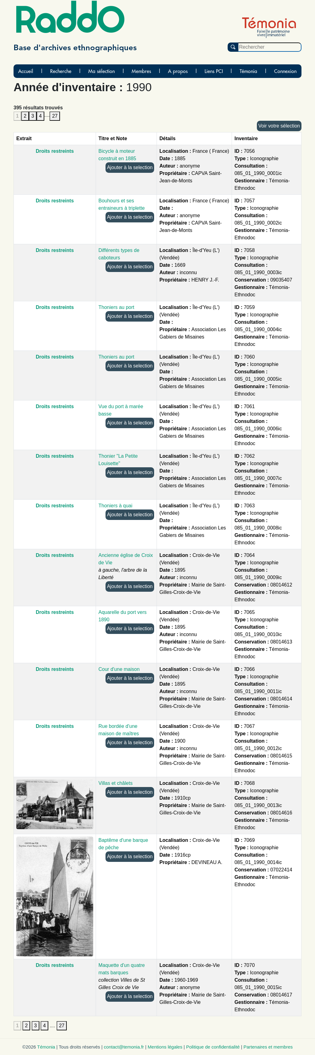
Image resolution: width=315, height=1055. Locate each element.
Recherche (60, 71)
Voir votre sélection (279, 125)
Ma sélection (101, 71)
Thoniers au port (116, 307)
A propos (178, 71)
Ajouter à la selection (130, 167)
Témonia (248, 71)
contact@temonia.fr (124, 1046)
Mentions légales (165, 1046)
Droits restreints (55, 151)
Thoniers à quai (115, 505)
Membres (141, 71)
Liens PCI (214, 71)
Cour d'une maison (119, 669)
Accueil (25, 71)
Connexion (285, 71)
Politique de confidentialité (213, 1046)
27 (55, 116)
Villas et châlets (115, 783)
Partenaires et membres (268, 1046)
